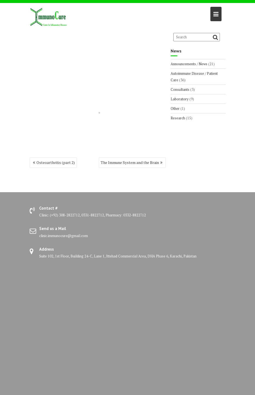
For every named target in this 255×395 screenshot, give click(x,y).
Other (175, 108)
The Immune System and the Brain (130, 162)
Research (178, 118)
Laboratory (180, 99)
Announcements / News (189, 63)
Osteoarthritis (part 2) (55, 162)
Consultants (180, 89)
